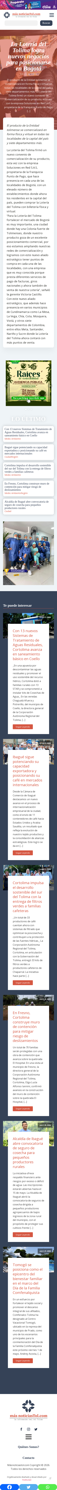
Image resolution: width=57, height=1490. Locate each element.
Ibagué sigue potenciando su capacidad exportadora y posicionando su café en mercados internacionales (27, 770)
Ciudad (8, 456)
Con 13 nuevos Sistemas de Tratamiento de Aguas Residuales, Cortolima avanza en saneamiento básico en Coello (28, 644)
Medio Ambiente (13, 438)
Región (14, 456)
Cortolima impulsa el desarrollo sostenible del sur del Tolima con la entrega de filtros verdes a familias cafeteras (28, 896)
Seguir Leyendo (23, 726)
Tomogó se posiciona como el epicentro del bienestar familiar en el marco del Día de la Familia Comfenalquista (28, 1278)
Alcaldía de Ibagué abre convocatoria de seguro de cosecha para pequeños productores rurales (28, 1152)
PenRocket (26, 1480)
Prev (7, 385)
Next (50, 385)
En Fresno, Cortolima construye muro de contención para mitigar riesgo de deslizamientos (26, 1026)
